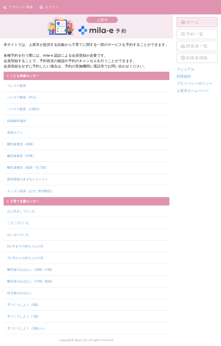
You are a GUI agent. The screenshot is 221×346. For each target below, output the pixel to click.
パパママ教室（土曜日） (24, 109)
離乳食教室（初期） (21, 144)
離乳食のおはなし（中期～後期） (30, 281)
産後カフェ (15, 132)
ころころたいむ (18, 223)
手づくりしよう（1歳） (23, 316)
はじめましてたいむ (21, 211)
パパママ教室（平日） (23, 97)
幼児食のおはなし (19, 293)
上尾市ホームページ (193, 91)
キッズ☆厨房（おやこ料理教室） (30, 191)
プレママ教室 (16, 85)
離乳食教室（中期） (21, 156)
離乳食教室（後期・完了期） (27, 167)
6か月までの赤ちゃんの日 (25, 246)
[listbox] (197, 40)
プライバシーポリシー (194, 83)
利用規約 (184, 76)
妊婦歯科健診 (16, 121)
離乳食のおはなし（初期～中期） (30, 269)
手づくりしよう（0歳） (23, 304)
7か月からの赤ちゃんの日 (25, 258)
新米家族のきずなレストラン (27, 179)
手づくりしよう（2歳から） (27, 328)
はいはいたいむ (18, 234)
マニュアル (186, 69)
